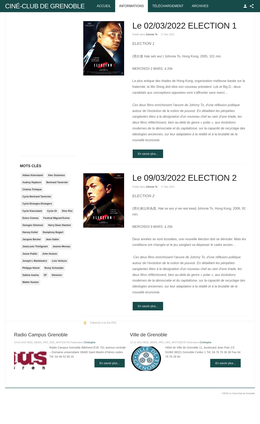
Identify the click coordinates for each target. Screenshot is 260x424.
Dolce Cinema (30, 218)
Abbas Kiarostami (32, 175)
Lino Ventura (59, 260)
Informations (131, 6)
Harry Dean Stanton (59, 225)
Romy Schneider (54, 268)
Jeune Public (29, 253)
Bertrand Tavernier (57, 182)
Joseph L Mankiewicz (34, 260)
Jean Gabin (52, 239)
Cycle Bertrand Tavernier (36, 196)
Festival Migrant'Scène (56, 218)
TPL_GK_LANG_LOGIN (245, 6)
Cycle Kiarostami (32, 211)
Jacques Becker (31, 239)
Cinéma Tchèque (32, 189)
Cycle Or (52, 211)
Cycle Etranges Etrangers (37, 203)
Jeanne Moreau (61, 246)
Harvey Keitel (30, 232)
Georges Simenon (32, 225)
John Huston (49, 253)
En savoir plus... (148, 153)
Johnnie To (152, 34)
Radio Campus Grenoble (41, 334)
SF (45, 275)
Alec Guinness (56, 175)
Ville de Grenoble (148, 334)
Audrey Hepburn (31, 182)
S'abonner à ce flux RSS (103, 322)
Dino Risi (67, 211)
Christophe (89, 342)
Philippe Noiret (31, 268)
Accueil (104, 6)
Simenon (57, 275)
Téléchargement (167, 6)
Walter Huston (30, 282)
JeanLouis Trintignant (35, 246)
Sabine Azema (30, 275)
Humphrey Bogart (53, 232)
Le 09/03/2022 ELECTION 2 (184, 178)
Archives (200, 6)
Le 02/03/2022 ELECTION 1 (184, 25)
